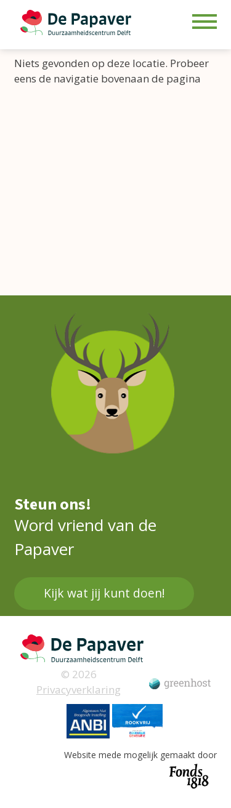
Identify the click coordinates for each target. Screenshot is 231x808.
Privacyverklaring (78, 689)
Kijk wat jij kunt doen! (104, 593)
